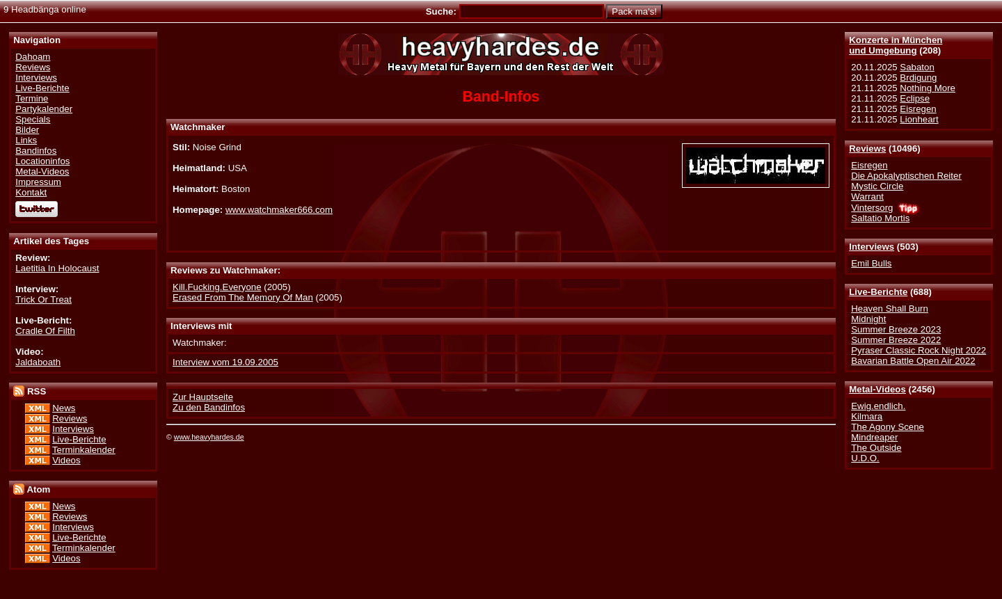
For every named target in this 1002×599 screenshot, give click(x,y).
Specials (32, 119)
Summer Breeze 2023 (896, 329)
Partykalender (43, 109)
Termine (31, 98)
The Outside (876, 447)
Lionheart (919, 119)
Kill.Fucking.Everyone (217, 287)
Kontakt (31, 192)
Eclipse (915, 98)
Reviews (867, 148)
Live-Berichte (878, 292)
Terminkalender (84, 450)
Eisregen (918, 109)
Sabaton (917, 67)
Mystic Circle (877, 186)
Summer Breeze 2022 (896, 340)
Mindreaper (874, 437)
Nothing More (927, 88)
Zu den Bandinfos (209, 407)
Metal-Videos (877, 389)
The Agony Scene (887, 427)
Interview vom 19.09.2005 (225, 362)
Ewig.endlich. (878, 406)
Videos (66, 460)
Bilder (27, 130)
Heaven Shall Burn (889, 308)
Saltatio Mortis (880, 218)
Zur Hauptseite (203, 397)
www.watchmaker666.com (279, 210)
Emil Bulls (871, 263)
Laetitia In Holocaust (57, 268)
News (63, 408)
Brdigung (918, 77)
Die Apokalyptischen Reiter (906, 175)
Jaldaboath (38, 362)
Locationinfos (42, 161)
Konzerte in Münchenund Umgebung (895, 45)
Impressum (38, 182)
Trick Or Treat (43, 299)
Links (26, 140)
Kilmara (866, 416)
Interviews (871, 246)
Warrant (867, 196)
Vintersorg (872, 207)
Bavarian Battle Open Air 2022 (913, 361)
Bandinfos (35, 150)
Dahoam (32, 56)
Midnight (868, 319)
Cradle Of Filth (45, 331)
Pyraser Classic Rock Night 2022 (918, 350)
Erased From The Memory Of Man (243, 297)
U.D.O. (865, 458)
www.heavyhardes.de (209, 437)
